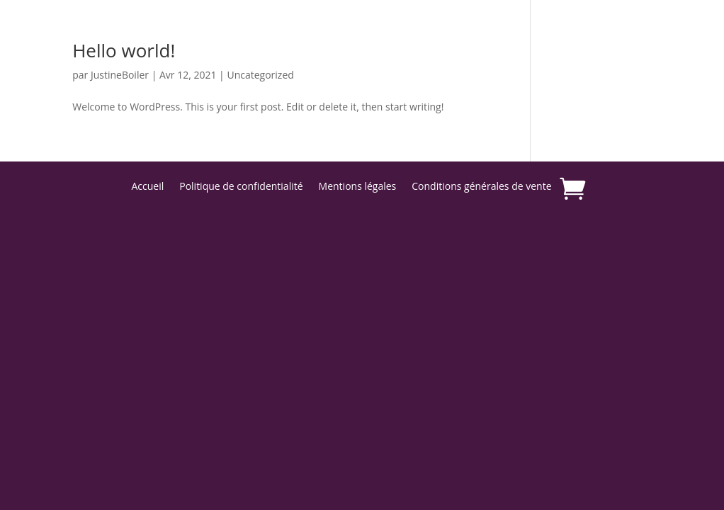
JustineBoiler (120, 74)
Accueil (147, 187)
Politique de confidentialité (240, 187)
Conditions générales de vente (481, 187)
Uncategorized (260, 74)
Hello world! (123, 50)
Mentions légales (358, 187)
